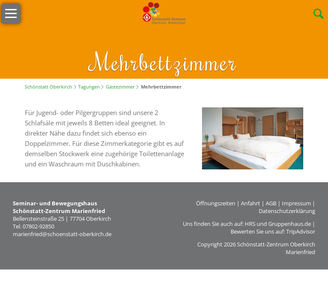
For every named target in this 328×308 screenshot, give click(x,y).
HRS (250, 224)
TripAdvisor (300, 231)
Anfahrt (250, 203)
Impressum (296, 203)
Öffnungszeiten (215, 203)
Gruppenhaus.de (289, 224)
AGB (271, 203)
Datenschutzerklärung (287, 211)
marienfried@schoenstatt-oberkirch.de (62, 234)
